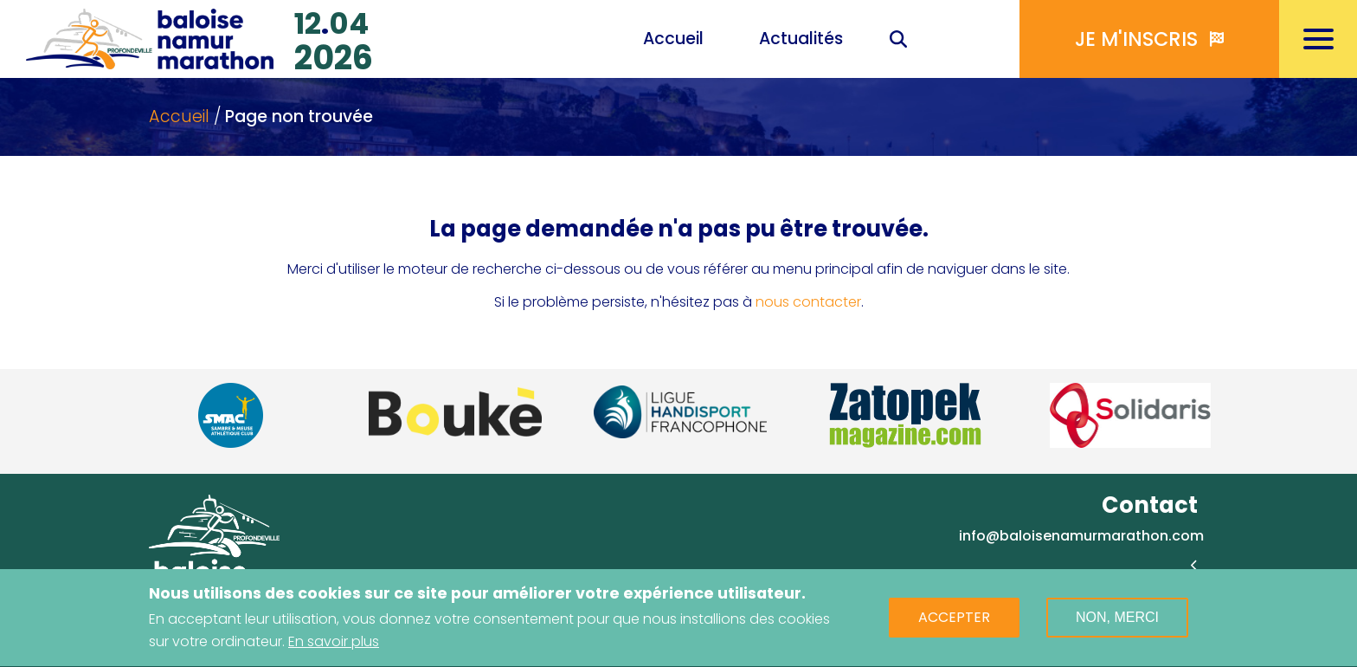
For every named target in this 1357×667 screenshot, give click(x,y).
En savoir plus (333, 646)
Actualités (801, 38)
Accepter (954, 622)
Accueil (673, 38)
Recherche (898, 40)
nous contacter (808, 302)
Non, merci (1117, 622)
